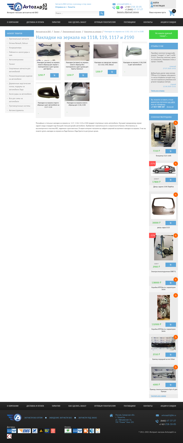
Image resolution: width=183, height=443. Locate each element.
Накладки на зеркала (92, 31)
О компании (12, 22)
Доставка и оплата (35, 22)
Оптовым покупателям (105, 22)
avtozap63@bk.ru (124, 4)
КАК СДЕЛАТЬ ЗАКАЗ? (77, 22)
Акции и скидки (168, 22)
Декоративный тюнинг (72, 31)
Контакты (147, 22)
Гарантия (56, 22)
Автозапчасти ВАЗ (43, 31)
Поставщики (129, 22)
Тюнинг (57, 31)
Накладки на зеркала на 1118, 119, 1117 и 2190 (124, 31)
